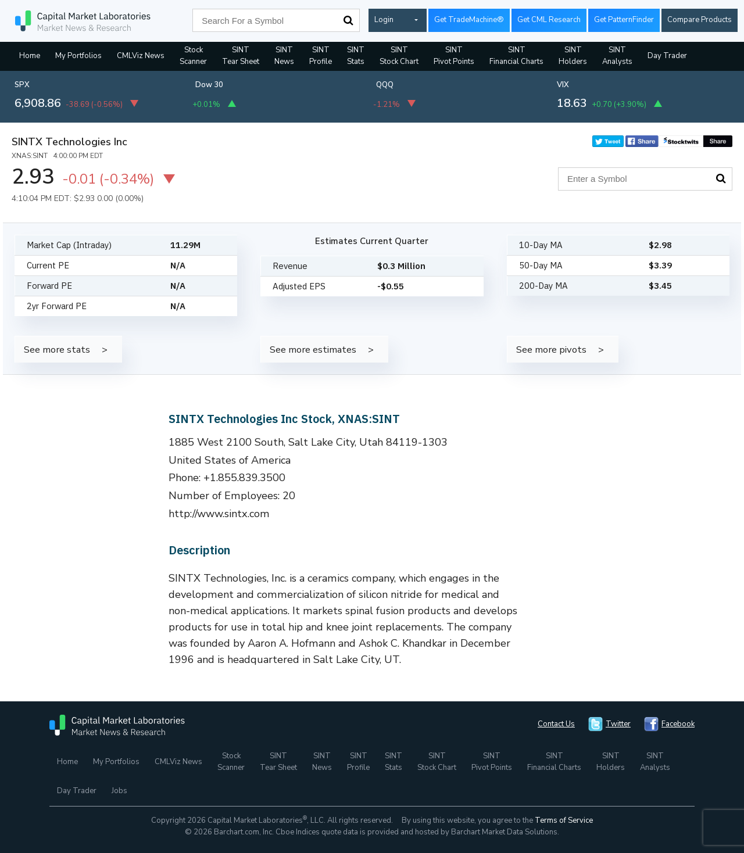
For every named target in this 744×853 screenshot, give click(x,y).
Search (348, 20)
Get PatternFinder (624, 20)
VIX (563, 85)
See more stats (57, 349)
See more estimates (313, 349)
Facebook (678, 724)
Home (29, 56)
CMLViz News (140, 56)
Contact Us (556, 724)
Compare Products (699, 20)
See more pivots (551, 349)
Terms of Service (564, 820)
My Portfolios (78, 56)
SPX (22, 85)
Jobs (119, 791)
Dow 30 (209, 85)
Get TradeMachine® (469, 20)
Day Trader (667, 56)
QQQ (385, 85)
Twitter (618, 724)
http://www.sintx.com (219, 514)
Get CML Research (549, 20)
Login (384, 20)
